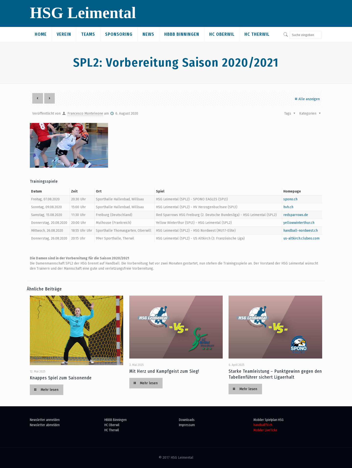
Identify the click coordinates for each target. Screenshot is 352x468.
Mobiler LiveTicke (265, 430)
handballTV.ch (262, 425)
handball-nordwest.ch (300, 230)
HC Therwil (111, 430)
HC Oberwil (111, 425)
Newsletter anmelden (45, 420)
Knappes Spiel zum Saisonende (61, 378)
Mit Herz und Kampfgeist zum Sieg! (164, 371)
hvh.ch (288, 207)
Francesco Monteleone (85, 113)
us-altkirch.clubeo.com (301, 238)
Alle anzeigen (307, 99)
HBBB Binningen (115, 420)
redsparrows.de (295, 215)
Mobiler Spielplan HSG (268, 420)
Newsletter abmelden (45, 425)
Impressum (187, 425)
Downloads (187, 420)
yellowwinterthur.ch (298, 223)
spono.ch (290, 199)
